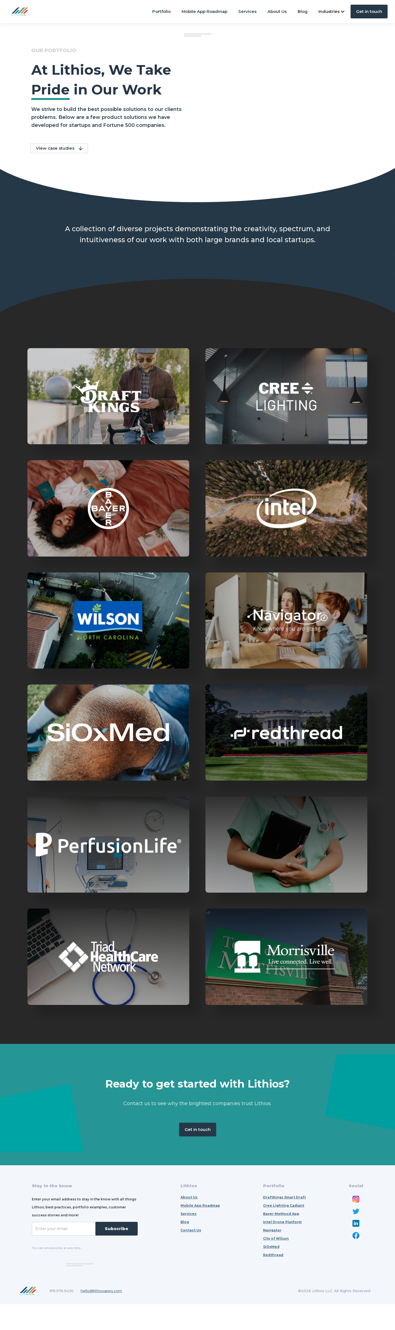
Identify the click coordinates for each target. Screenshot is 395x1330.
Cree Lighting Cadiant (283, 1231)
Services (247, 11)
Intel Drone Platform (282, 1248)
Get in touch (369, 11)
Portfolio (161, 11)
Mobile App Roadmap (204, 11)
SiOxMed (271, 1272)
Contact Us (190, 1256)
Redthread (273, 1281)
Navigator (272, 1256)
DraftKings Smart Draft (284, 1223)
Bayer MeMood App (281, 1239)
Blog (302, 11)
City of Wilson (276, 1264)
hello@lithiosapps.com (101, 1317)
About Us (277, 11)
